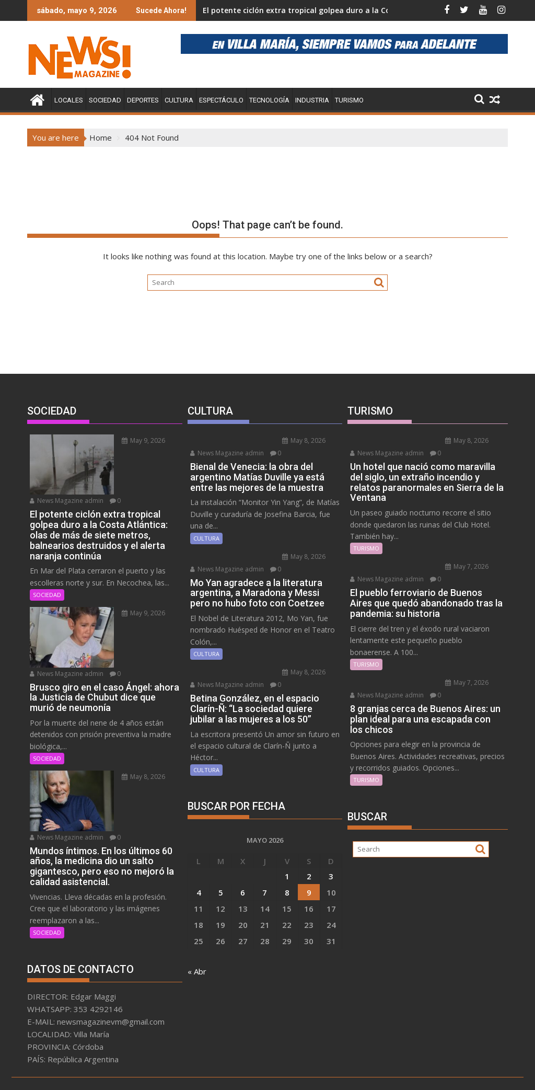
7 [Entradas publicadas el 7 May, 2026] (264, 892)
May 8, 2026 (123, 748)
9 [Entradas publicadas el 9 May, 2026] (309, 892)
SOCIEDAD (105, 100)
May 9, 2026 (123, 440)
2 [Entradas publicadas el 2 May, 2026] (309, 876)
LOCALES (68, 100)
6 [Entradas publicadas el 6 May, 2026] (242, 892)
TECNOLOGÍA (269, 100)
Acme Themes (370, 1073)
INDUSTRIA (312, 100)
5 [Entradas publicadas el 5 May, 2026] (220, 892)
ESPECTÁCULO (221, 100)
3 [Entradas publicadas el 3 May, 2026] (331, 876)
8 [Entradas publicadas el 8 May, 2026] (287, 892)
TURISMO (349, 100)
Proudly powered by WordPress (198, 1073)
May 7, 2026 (446, 577)
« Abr (197, 971)
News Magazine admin (66, 486)
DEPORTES (143, 100)
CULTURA (179, 100)
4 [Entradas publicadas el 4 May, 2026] (198, 892)
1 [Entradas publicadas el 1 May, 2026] (287, 876)
